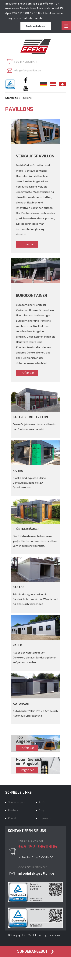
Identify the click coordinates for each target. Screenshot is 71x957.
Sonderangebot (32, 952)
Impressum (45, 818)
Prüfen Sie (27, 244)
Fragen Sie (27, 770)
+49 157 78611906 (25, 62)
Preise (42, 802)
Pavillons (13, 810)
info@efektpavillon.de (27, 70)
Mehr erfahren (35, 26)
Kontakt (13, 818)
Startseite (11, 97)
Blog (41, 810)
